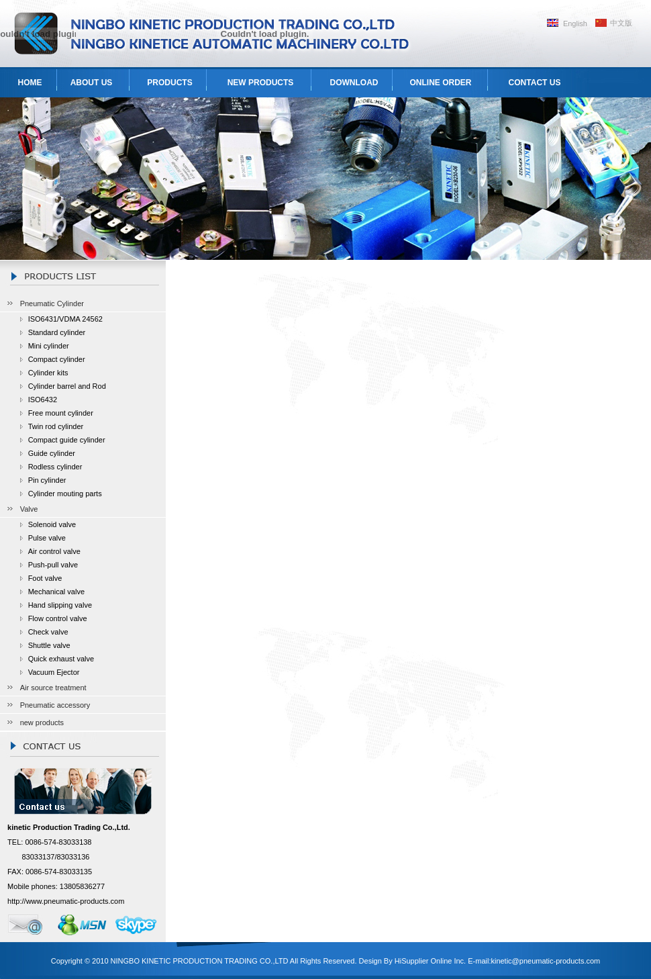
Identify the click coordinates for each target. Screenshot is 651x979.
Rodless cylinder (55, 467)
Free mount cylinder (60, 413)
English (575, 23)
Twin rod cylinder (56, 426)
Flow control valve (57, 618)
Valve (29, 509)
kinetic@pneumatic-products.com (545, 961)
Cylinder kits (48, 373)
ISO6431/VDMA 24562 (65, 319)
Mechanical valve (56, 592)
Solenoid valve (52, 524)
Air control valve (54, 551)
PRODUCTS (169, 82)
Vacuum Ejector (54, 672)
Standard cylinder (57, 332)
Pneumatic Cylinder (52, 303)
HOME (30, 82)
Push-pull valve (53, 565)
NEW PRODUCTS (261, 82)
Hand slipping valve (60, 605)
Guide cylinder (51, 453)
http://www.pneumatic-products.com (65, 901)
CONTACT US (535, 82)
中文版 (621, 23)
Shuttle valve (49, 645)
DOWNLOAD (354, 82)
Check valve (48, 632)
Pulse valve (47, 538)
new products (42, 722)
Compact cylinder (56, 359)
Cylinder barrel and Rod (67, 386)
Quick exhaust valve (61, 659)
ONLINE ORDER (440, 82)
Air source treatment (53, 688)
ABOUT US (91, 82)
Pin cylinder (47, 480)
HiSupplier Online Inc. (430, 961)
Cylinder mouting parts (65, 494)
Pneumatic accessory (55, 705)
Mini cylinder (48, 346)
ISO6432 (42, 399)
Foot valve (45, 578)
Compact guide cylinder (66, 440)
